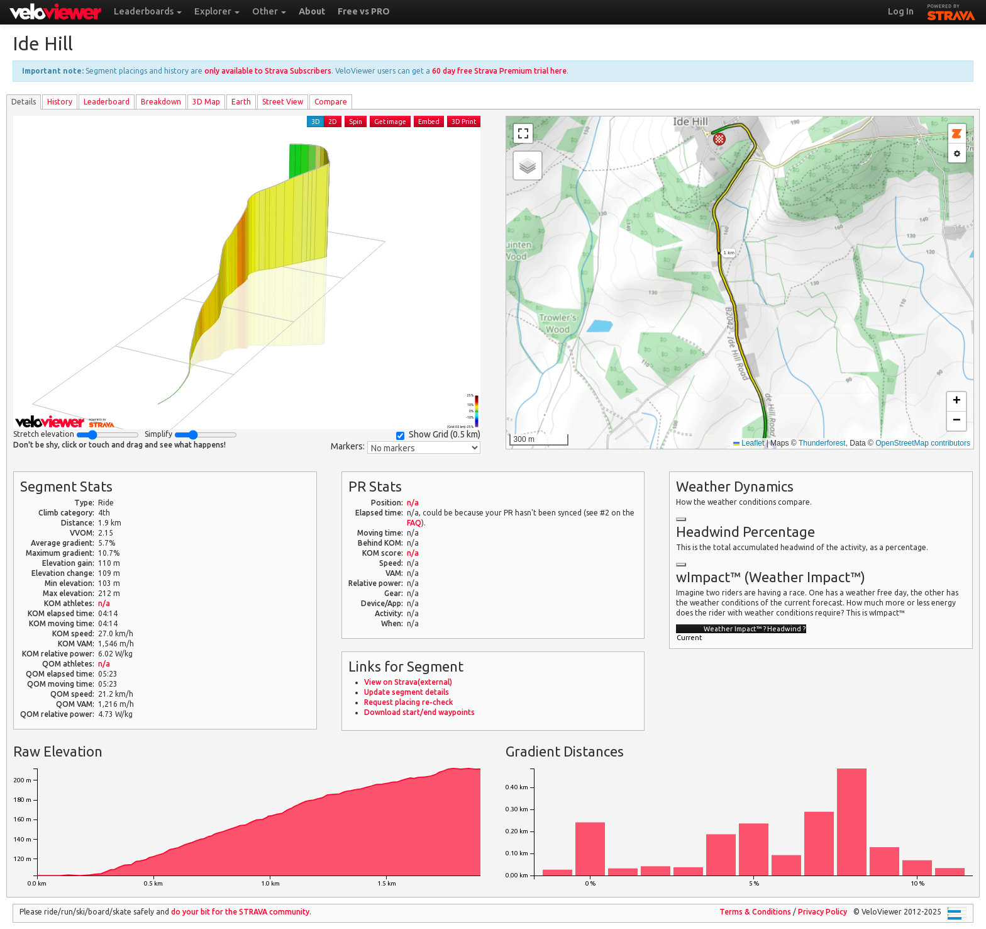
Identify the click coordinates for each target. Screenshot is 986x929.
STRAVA (951, 10)
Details (23, 102)
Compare (330, 102)
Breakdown (161, 102)
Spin (355, 121)
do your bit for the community (240, 912)
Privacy (822, 912)
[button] (719, 139)
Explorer (217, 11)
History (59, 102)
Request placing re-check (408, 702)
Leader (107, 102)
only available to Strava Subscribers (267, 71)
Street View (282, 102)
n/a (104, 603)
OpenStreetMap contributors (922, 443)
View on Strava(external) (408, 682)
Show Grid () (438, 434)
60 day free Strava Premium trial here (499, 71)
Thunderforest (822, 443)
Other (269, 11)
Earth (241, 102)
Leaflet (748, 443)
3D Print (463, 121)
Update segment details (406, 692)
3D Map (206, 102)
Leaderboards (148, 11)
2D (332, 121)
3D (315, 121)
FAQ (414, 523)
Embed (429, 121)
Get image (390, 121)
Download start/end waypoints (419, 712)
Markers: (348, 446)
